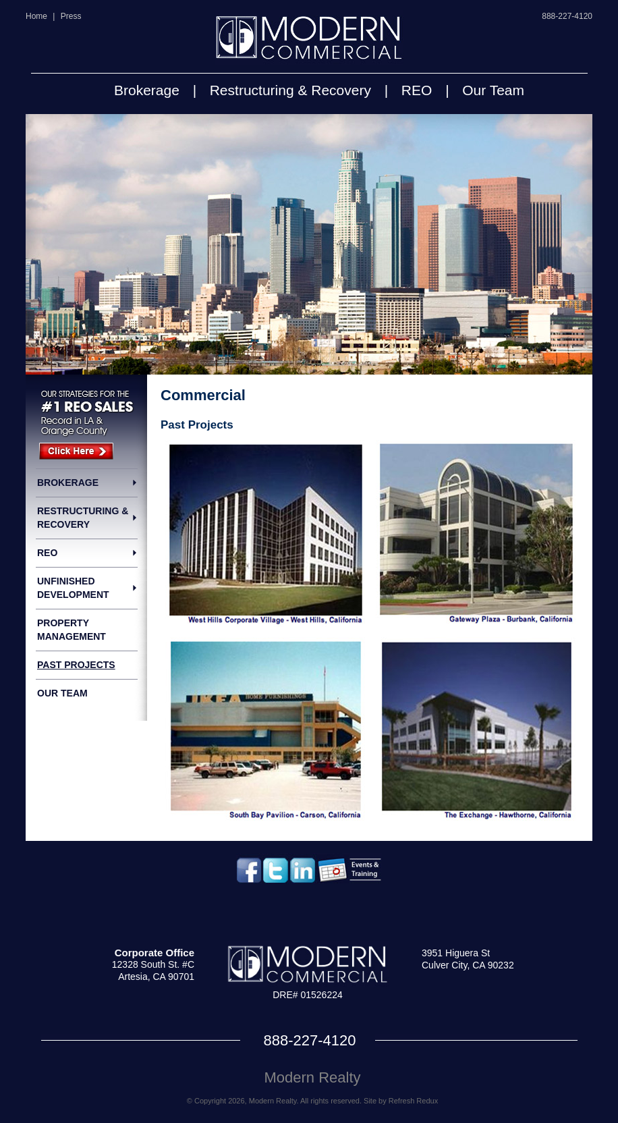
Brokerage (146, 90)
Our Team (493, 90)
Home (36, 16)
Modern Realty (312, 1077)
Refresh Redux (413, 1101)
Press (71, 16)
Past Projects (76, 664)
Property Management (71, 630)
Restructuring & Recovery (290, 90)
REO (416, 90)
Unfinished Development (73, 588)
